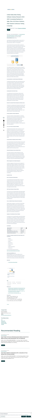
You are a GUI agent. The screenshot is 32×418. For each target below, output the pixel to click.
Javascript (2, 324)
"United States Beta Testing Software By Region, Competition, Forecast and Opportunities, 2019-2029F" (16, 35)
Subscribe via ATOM (3, 323)
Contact (8, 304)
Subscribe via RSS (3, 322)
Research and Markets (22, 28)
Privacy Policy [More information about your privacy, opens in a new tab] (26, 415)
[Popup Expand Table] (26, 228)
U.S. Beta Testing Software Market (12, 262)
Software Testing (19, 283)
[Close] (31, 414)
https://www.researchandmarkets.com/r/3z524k (13, 250)
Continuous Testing (9, 283)
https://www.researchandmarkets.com (6, 315)
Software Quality (14, 283)
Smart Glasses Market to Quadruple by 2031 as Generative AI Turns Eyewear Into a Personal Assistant (14, 353)
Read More (3, 345)
